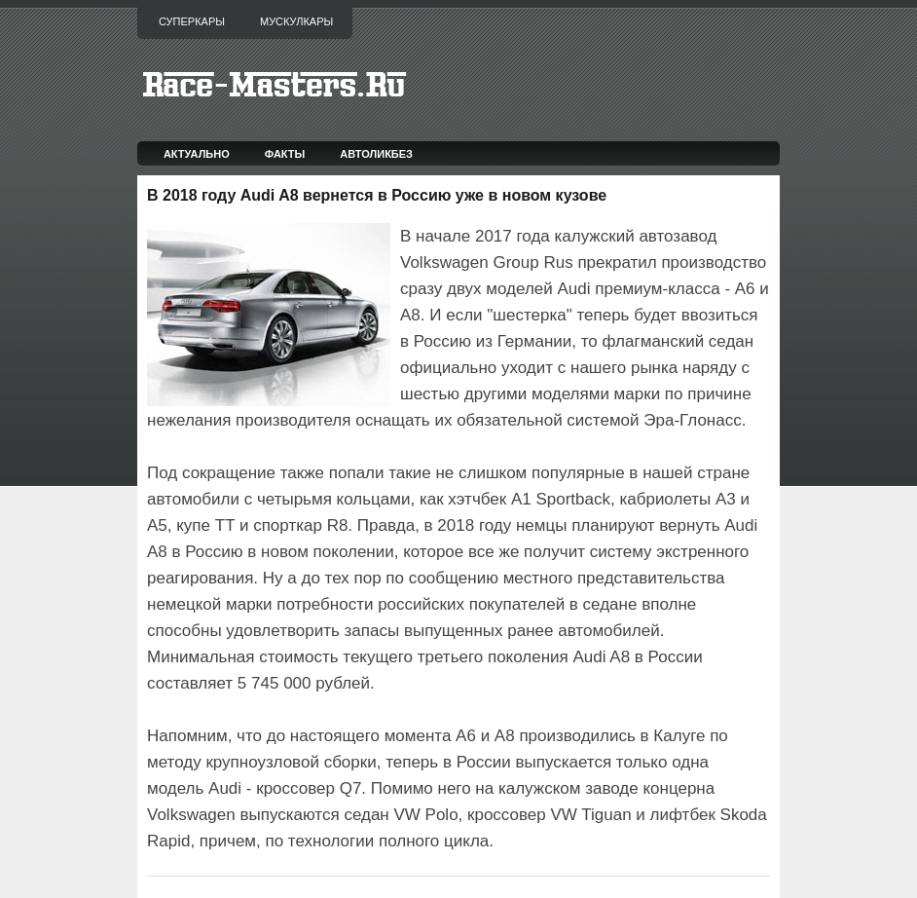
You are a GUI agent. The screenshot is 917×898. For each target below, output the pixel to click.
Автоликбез (376, 154)
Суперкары (192, 21)
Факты (285, 154)
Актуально (197, 154)
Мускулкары (296, 21)
